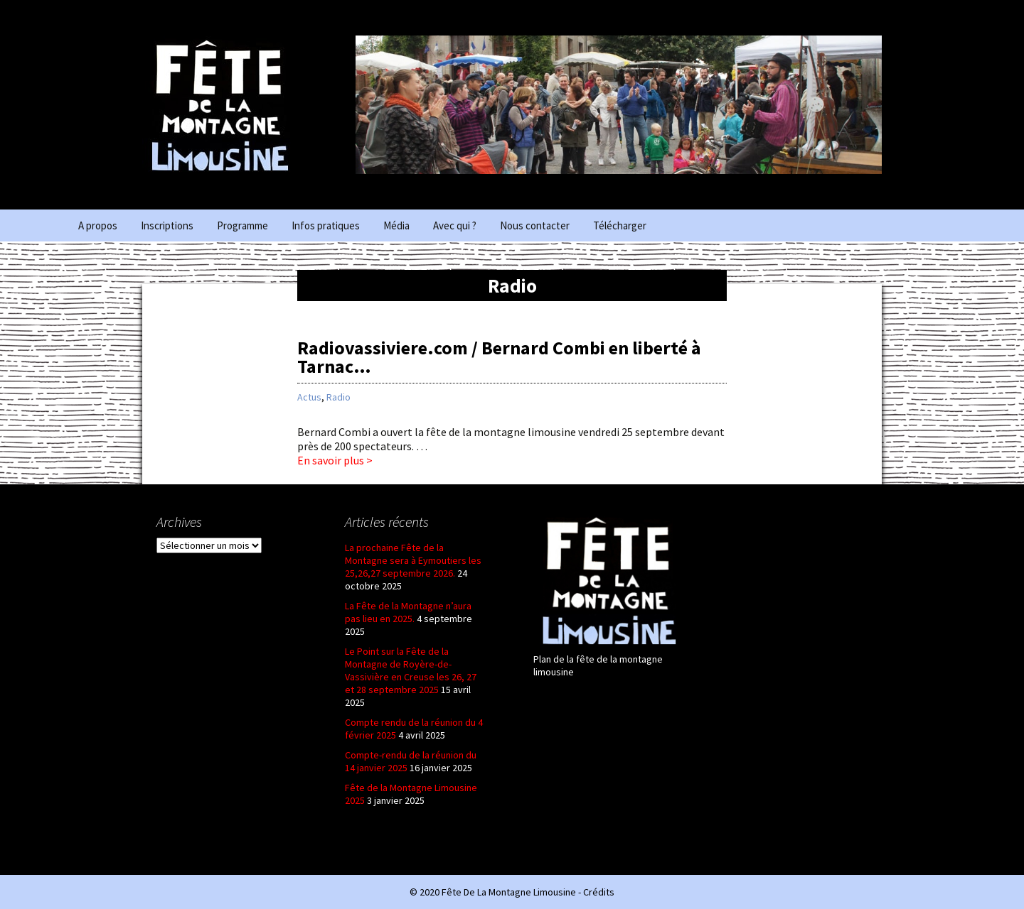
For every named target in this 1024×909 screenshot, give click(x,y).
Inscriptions (167, 225)
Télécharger (619, 225)
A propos (97, 225)
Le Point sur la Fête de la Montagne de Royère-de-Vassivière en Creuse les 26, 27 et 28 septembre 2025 (410, 670)
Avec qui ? (454, 225)
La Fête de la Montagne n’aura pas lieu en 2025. (408, 612)
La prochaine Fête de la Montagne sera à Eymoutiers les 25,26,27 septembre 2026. (413, 560)
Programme (242, 225)
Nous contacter (535, 225)
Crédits (598, 892)
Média (396, 225)
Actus (309, 397)
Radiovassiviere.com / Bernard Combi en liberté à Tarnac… (499, 357)
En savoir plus (473, 460)
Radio (338, 397)
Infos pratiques (326, 225)
